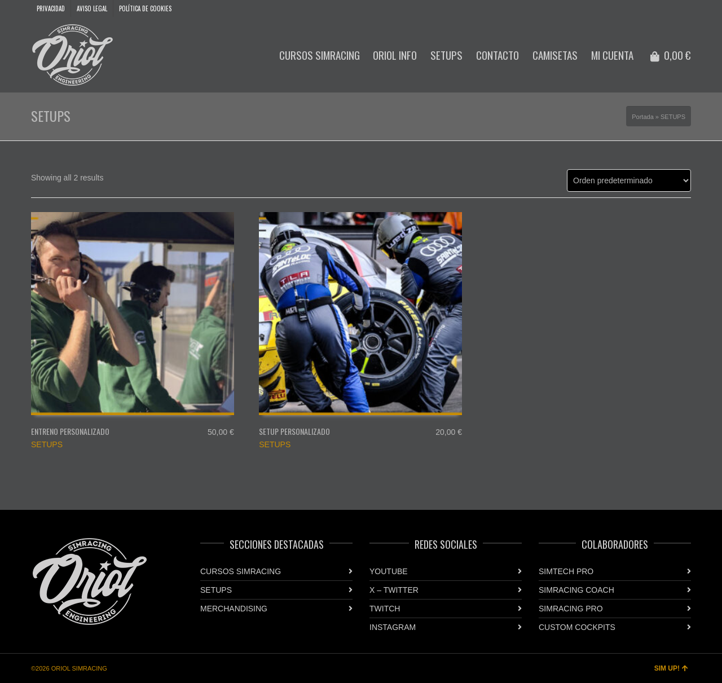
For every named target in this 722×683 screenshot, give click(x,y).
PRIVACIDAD (51, 8)
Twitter (690, 8)
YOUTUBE (388, 571)
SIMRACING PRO (571, 608)
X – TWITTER (394, 589)
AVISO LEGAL (92, 8)
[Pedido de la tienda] (629, 180)
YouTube (657, 8)
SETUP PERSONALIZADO (294, 431)
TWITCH (384, 608)
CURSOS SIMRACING (240, 571)
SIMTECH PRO (566, 571)
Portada (643, 116)
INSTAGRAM (392, 627)
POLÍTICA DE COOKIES (145, 8)
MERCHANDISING (233, 608)
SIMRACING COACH (576, 589)
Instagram (673, 8)
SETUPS (47, 444)
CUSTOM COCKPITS (577, 627)
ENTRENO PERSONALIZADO (70, 431)
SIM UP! (671, 668)
